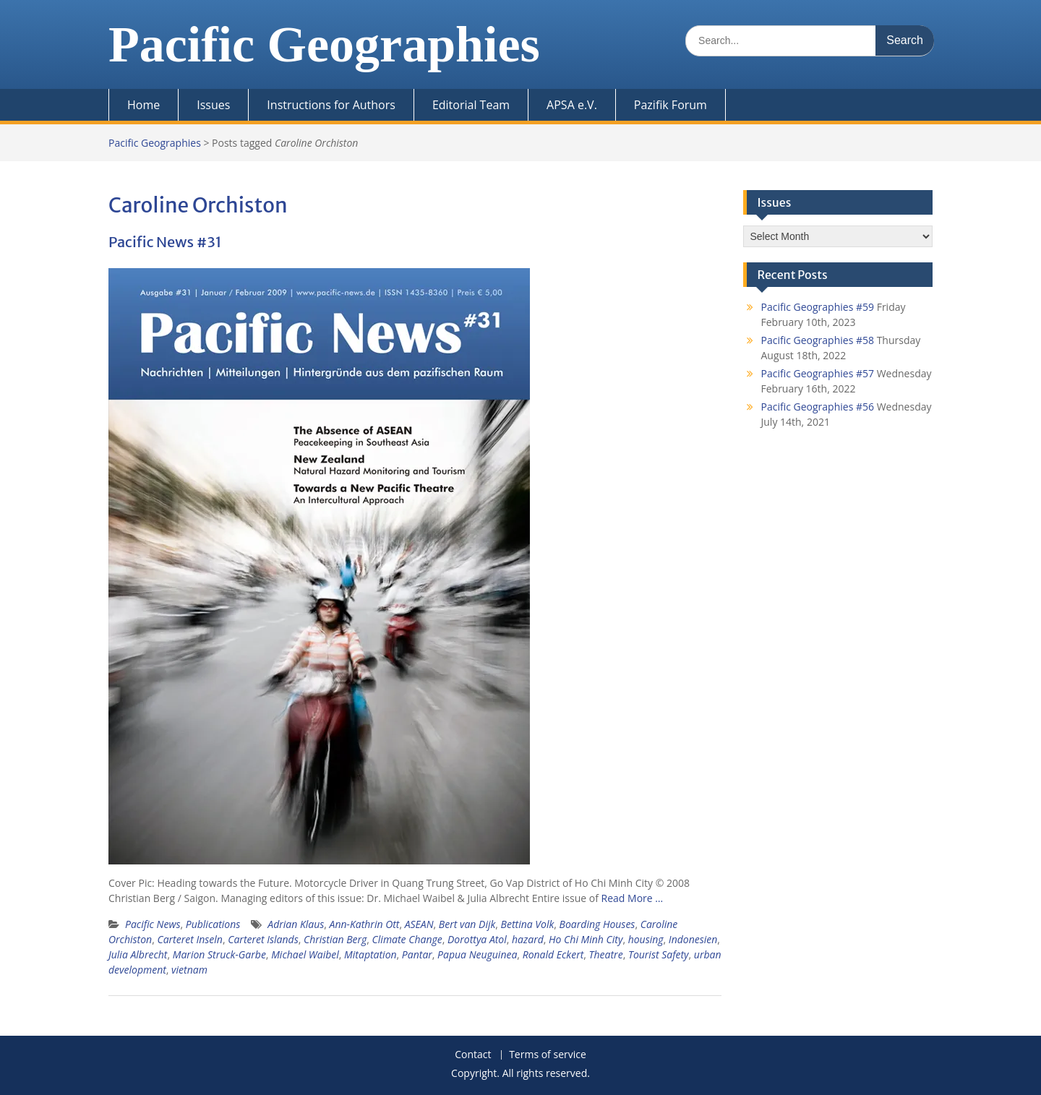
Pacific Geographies (324, 44)
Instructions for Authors (331, 105)
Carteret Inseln (190, 939)
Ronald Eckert (553, 954)
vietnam (189, 969)
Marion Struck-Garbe (219, 954)
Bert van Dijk (467, 924)
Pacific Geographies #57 (818, 373)
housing (646, 939)
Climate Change (407, 939)
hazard (528, 939)
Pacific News (152, 924)
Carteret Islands (263, 939)
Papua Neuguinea (477, 954)
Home (143, 105)
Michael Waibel (305, 954)
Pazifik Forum (670, 105)
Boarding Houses (597, 924)
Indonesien (693, 939)
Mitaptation (370, 954)
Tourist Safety (658, 954)
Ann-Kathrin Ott (365, 924)
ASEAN (419, 924)
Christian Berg (335, 939)
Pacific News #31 (165, 242)
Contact (473, 1055)
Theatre (606, 954)
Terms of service (547, 1055)
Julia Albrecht (137, 954)
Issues (213, 105)
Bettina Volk (527, 924)
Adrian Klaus (295, 924)
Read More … (632, 898)
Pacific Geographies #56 (818, 406)
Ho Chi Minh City (585, 939)
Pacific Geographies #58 (818, 340)
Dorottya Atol (477, 939)
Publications (213, 924)
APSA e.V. (572, 105)
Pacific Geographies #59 (818, 307)
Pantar (417, 954)
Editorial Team (471, 105)
